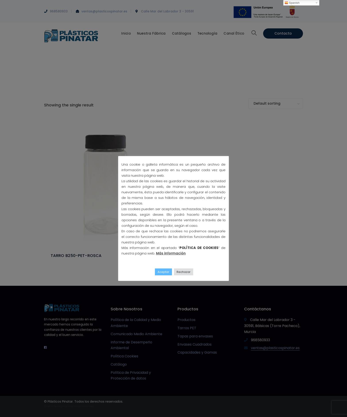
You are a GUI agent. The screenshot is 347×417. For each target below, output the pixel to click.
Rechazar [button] (184, 272)
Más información (171, 253)
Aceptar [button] (163, 272)
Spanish (292, 3)
